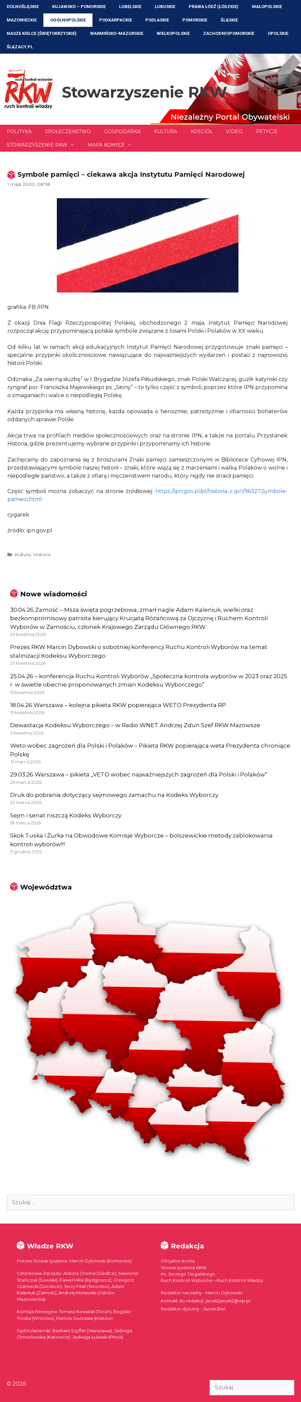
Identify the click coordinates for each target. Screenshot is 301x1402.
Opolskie (278, 33)
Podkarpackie (115, 19)
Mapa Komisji (113, 145)
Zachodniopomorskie (228, 33)
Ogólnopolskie (68, 19)
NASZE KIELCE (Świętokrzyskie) (42, 33)
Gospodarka (122, 131)
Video (234, 131)
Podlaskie (157, 19)
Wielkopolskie (173, 33)
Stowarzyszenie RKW (144, 92)
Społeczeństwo (68, 131)
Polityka (19, 131)
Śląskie (229, 19)
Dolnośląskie (23, 6)
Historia (41, 554)
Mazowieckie (22, 19)
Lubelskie (130, 6)
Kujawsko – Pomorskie (79, 6)
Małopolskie (267, 6)
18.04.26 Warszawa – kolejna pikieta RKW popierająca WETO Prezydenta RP (118, 705)
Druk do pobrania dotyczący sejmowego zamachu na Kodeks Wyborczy (114, 795)
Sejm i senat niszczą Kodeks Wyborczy (65, 815)
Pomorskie (194, 19)
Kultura (165, 131)
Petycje (267, 131)
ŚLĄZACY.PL (20, 46)
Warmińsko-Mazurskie (116, 33)
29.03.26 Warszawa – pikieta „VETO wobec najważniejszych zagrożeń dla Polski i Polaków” (138, 774)
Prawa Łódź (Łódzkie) (213, 6)
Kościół (202, 131)
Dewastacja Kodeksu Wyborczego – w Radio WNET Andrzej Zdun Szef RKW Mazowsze (135, 725)
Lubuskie (165, 6)
